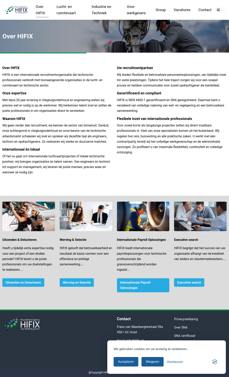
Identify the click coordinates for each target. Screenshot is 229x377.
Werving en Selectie (77, 282)
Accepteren (126, 361)
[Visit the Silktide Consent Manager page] (215, 362)
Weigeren (152, 361)
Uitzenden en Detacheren (23, 282)
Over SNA (181, 327)
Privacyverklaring (186, 319)
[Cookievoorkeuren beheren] (175, 362)
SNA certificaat (184, 336)
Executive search (189, 282)
